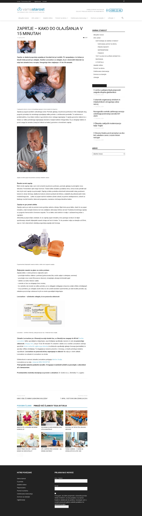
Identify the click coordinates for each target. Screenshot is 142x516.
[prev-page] (18, 455)
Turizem (44, 446)
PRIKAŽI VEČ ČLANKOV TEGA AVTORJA (50, 406)
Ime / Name (59, 478)
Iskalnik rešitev (98, 65)
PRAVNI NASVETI (103, 47)
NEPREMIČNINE (103, 50)
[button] (122, 18)
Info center (97, 38)
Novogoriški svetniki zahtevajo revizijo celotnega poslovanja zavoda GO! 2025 (108, 113)
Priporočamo (21, 488)
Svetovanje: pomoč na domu (107, 44)
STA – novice (99, 86)
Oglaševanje (21, 500)
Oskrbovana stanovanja (101, 71)
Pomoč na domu (98, 68)
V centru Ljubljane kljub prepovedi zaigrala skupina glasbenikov (107, 91)
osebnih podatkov (76, 502)
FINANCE (101, 53)
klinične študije (57, 359)
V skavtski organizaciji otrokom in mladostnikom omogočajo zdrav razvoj (106, 102)
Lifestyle (20, 424)
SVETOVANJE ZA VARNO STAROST (107, 41)
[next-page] (21, 455)
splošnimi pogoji (60, 504)
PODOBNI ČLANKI (24, 406)
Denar (43, 424)
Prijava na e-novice (61, 507)
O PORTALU (100, 62)
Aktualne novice (98, 35)
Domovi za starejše (99, 74)
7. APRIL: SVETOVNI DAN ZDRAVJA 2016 (73, 398)
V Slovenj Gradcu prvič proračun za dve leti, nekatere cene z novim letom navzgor (109, 135)
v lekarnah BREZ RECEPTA (40, 362)
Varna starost (21, 478)
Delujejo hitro (29, 344)
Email (56, 486)
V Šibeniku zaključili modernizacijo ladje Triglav (107, 124)
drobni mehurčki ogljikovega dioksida (36, 346)
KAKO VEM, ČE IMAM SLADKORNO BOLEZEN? (32, 398)
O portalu (20, 482)
